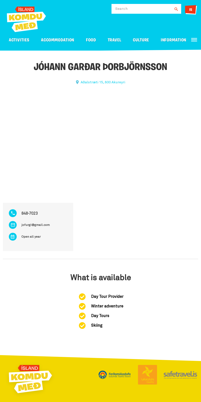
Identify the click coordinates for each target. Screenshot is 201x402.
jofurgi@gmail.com (35, 224)
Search (121, 9)
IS (190, 10)
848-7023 (29, 214)
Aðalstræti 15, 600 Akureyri (103, 82)
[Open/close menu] (194, 40)
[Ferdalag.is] (26, 18)
